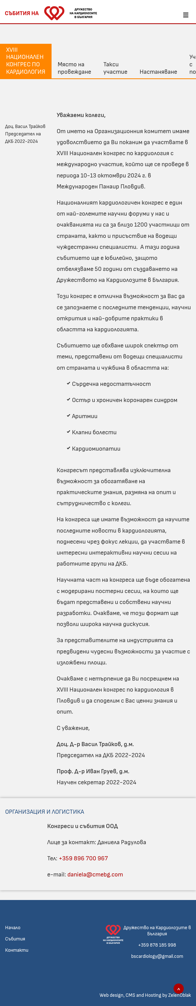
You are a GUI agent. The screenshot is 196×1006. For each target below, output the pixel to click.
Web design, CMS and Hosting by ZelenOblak (145, 995)
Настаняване (158, 72)
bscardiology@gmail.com (157, 956)
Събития (15, 939)
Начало (12, 927)
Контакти (16, 950)
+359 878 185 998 (157, 945)
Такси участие (115, 68)
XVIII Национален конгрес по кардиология (25, 61)
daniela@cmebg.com (95, 875)
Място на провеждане (74, 68)
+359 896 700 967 (83, 858)
